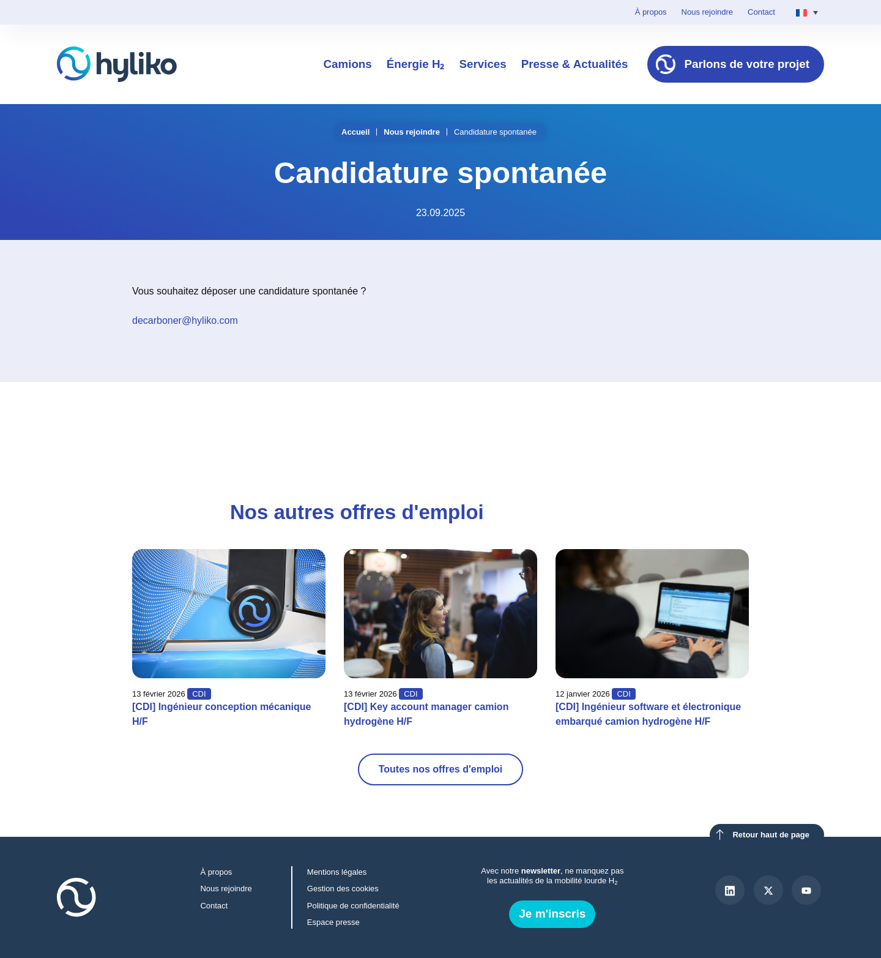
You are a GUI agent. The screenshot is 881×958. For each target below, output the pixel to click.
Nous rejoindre (707, 12)
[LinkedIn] (730, 890)
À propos (651, 12)
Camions (347, 64)
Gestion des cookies (343, 888)
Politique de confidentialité (353, 905)
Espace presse (333, 922)
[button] (654, 415)
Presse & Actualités (574, 64)
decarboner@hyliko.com (185, 320)
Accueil (355, 132)
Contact (761, 12)
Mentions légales (336, 872)
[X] (768, 890)
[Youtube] (806, 890)
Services (482, 64)
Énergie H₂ (416, 64)
